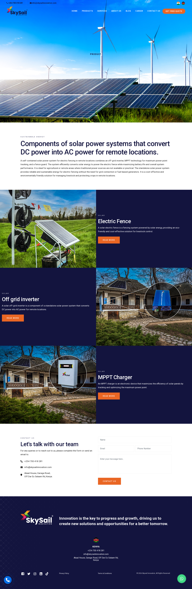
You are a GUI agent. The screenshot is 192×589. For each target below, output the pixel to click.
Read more (109, 240)
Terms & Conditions (105, 573)
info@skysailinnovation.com (43, 3)
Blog (128, 11)
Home (74, 11)
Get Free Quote (174, 11)
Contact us (109, 481)
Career (139, 11)
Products (87, 11)
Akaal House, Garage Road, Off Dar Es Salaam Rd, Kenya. (36, 475)
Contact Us (153, 11)
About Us (116, 11)
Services (102, 11)
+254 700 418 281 (14, 3)
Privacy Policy (64, 573)
